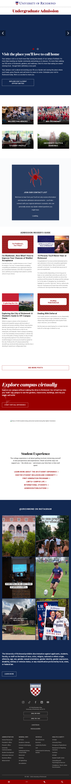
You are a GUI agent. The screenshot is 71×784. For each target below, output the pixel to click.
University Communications (7, 748)
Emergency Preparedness (59, 745)
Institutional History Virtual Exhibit (24, 751)
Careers (21, 748)
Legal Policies (35, 724)
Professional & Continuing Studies (43, 751)
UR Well (54, 755)
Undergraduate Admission (36, 10)
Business (38, 742)
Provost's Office (6, 745)
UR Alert (54, 739)
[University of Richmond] (36, 3)
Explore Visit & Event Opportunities (18, 82)
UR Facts (21, 739)
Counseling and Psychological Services (58, 761)
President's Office (7, 742)
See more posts (35, 368)
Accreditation (22, 763)
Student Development (8, 752)
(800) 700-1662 (35, 718)
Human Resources (7, 739)
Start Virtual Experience (15, 405)
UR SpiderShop (23, 760)
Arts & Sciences (40, 739)
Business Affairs (6, 758)
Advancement (6, 760)
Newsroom (22, 755)
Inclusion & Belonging (25, 745)
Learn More (9, 674)
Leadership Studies (41, 745)
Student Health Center (58, 758)
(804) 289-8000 (35, 713)
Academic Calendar (24, 742)
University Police (56, 742)
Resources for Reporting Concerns (59, 748)
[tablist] (35, 782)
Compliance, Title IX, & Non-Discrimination (59, 766)
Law (37, 748)
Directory (21, 758)
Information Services (7, 755)
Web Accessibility (35, 728)
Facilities (54, 752)
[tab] (9, 782)
